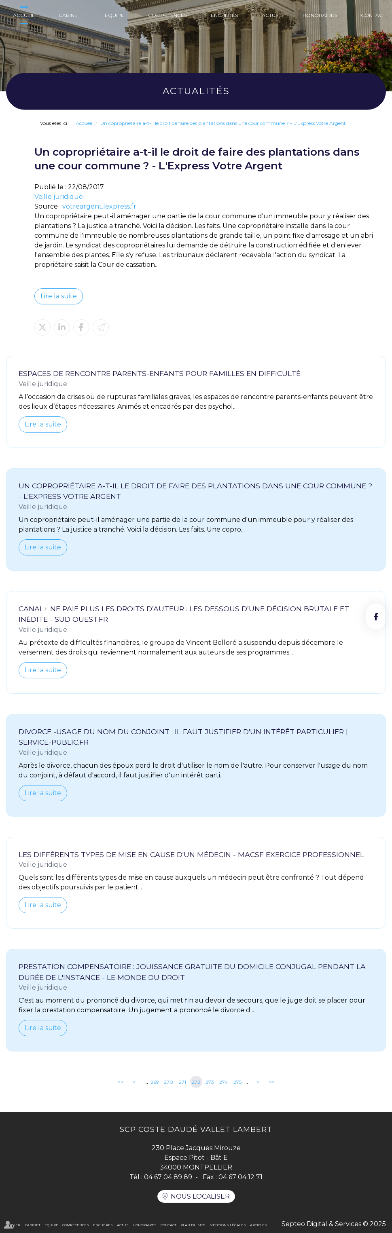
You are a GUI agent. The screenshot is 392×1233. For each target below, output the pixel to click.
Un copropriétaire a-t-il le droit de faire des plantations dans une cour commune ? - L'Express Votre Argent (223, 123)
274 (223, 1082)
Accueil (24, 15)
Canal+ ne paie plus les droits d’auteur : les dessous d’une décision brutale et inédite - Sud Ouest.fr (184, 613)
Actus (270, 15)
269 (154, 1082)
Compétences (167, 15)
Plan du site (193, 1225)
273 (210, 1082)
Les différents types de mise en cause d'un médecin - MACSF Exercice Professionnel (191, 854)
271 (182, 1082)
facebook (375, 616)
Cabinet (70, 15)
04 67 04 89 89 (168, 1177)
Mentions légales (228, 1225)
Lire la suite (58, 296)
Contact (373, 15)
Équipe (114, 15)
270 (168, 1082)
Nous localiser (200, 1196)
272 (196, 1082)
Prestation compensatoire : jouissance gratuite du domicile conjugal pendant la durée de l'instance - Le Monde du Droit (192, 971)
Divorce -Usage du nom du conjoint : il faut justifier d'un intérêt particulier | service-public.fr (183, 736)
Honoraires (320, 15)
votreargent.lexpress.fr (99, 206)
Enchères (224, 15)
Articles (258, 1225)
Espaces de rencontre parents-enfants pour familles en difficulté (160, 373)
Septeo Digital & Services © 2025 (334, 1224)
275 (237, 1082)
